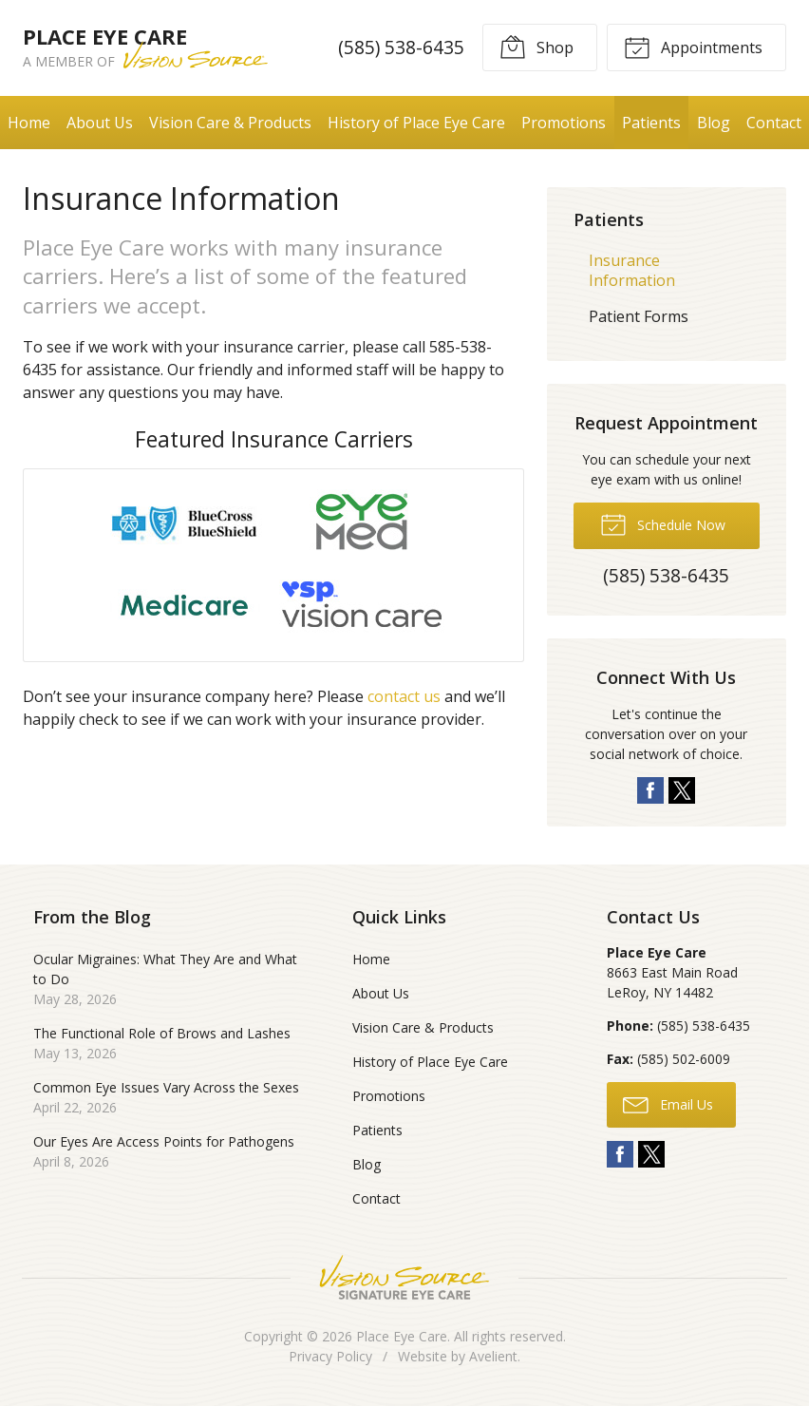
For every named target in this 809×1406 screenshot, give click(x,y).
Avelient (493, 1356)
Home (29, 122)
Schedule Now (662, 523)
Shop (536, 46)
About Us (99, 122)
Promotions (563, 122)
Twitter (681, 790)
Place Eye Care (401, 1336)
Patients (651, 122)
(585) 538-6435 (401, 47)
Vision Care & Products (230, 122)
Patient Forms (638, 316)
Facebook (650, 790)
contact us (404, 696)
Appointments (693, 46)
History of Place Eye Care (416, 122)
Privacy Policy (330, 1356)
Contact (773, 122)
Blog (713, 122)
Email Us (668, 1104)
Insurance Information (632, 270)
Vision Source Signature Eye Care (404, 1277)
